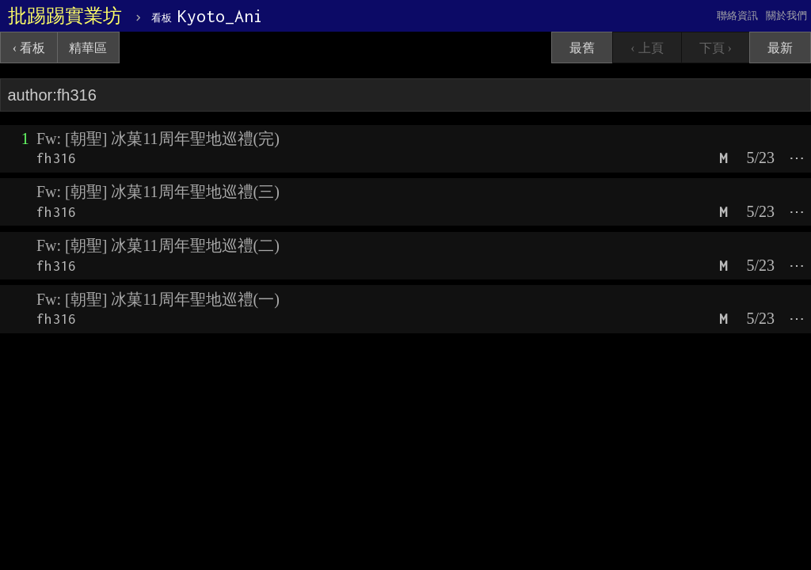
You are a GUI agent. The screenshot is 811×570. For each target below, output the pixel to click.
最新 (780, 48)
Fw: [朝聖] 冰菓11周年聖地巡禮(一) (158, 299)
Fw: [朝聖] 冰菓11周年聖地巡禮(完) (158, 138)
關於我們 (786, 15)
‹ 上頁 (646, 48)
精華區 (88, 48)
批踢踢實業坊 (65, 16)
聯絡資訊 (737, 15)
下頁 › (715, 48)
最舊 (582, 48)
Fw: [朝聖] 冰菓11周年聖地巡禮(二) (158, 245)
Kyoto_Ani (207, 16)
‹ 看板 (29, 48)
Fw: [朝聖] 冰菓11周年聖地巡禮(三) (158, 191)
